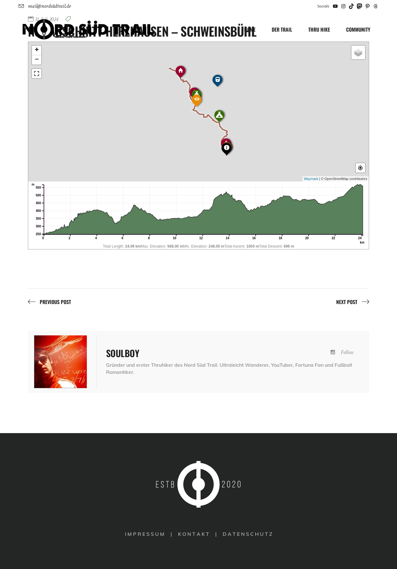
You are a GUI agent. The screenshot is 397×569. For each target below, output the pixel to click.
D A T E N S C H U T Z (247, 534)
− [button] (37, 60)
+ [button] (37, 50)
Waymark (311, 179)
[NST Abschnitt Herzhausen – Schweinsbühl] (60, 361)
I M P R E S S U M (144, 534)
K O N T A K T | (198, 534)
